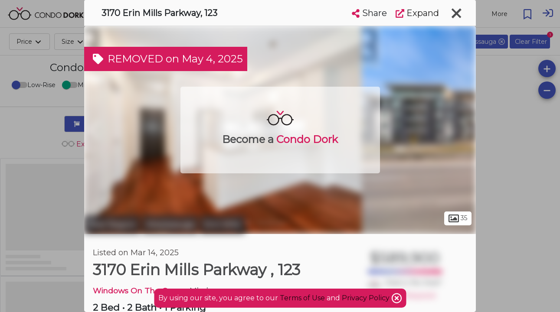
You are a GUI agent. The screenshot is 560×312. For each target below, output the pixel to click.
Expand (417, 13)
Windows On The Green (139, 290)
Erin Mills (222, 224)
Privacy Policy (366, 298)
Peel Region (112, 224)
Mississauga (170, 224)
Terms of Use (302, 298)
